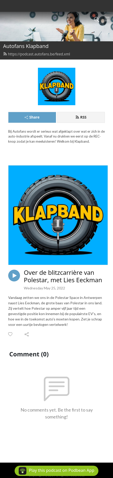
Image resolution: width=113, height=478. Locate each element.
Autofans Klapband (25, 46)
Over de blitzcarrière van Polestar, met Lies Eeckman (63, 276)
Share (32, 117)
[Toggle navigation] (107, 19)
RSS (81, 117)
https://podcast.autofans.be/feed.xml (36, 54)
